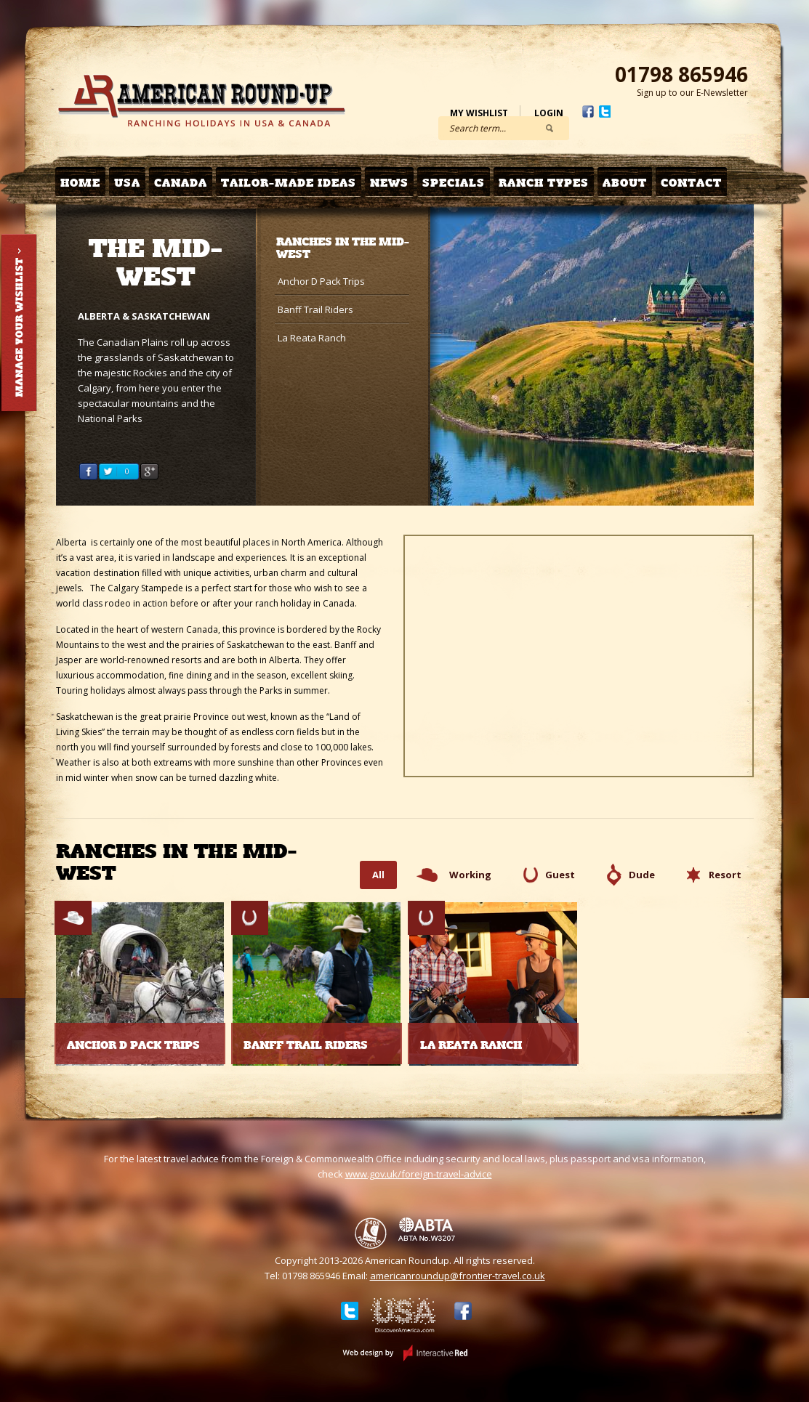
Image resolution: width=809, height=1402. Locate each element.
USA (127, 182)
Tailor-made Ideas (288, 182)
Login (548, 113)
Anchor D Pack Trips (321, 281)
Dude (642, 874)
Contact (691, 182)
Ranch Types (544, 182)
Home (80, 182)
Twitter (605, 111)
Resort (725, 874)
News (389, 182)
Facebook (588, 111)
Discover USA (403, 1317)
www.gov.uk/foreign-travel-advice (418, 1173)
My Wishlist (479, 113)
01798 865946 (681, 74)
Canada (180, 182)
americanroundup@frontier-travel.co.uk (457, 1275)
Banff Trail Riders (315, 309)
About (625, 182)
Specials (453, 182)
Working (470, 874)
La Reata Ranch (312, 337)
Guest (560, 874)
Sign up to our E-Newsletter (692, 92)
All (378, 874)
